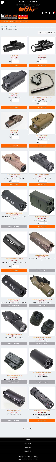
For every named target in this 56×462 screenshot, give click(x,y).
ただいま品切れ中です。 (14, 226)
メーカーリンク (24, 21)
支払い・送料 (28, 443)
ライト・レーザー (13, 26)
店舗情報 (28, 439)
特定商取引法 (28, 447)
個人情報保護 (28, 451)
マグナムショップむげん (28, 457)
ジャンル (6, 26)
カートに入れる (14, 65)
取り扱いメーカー (14, 21)
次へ (31, 428)
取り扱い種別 (5, 21)
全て (2, 26)
